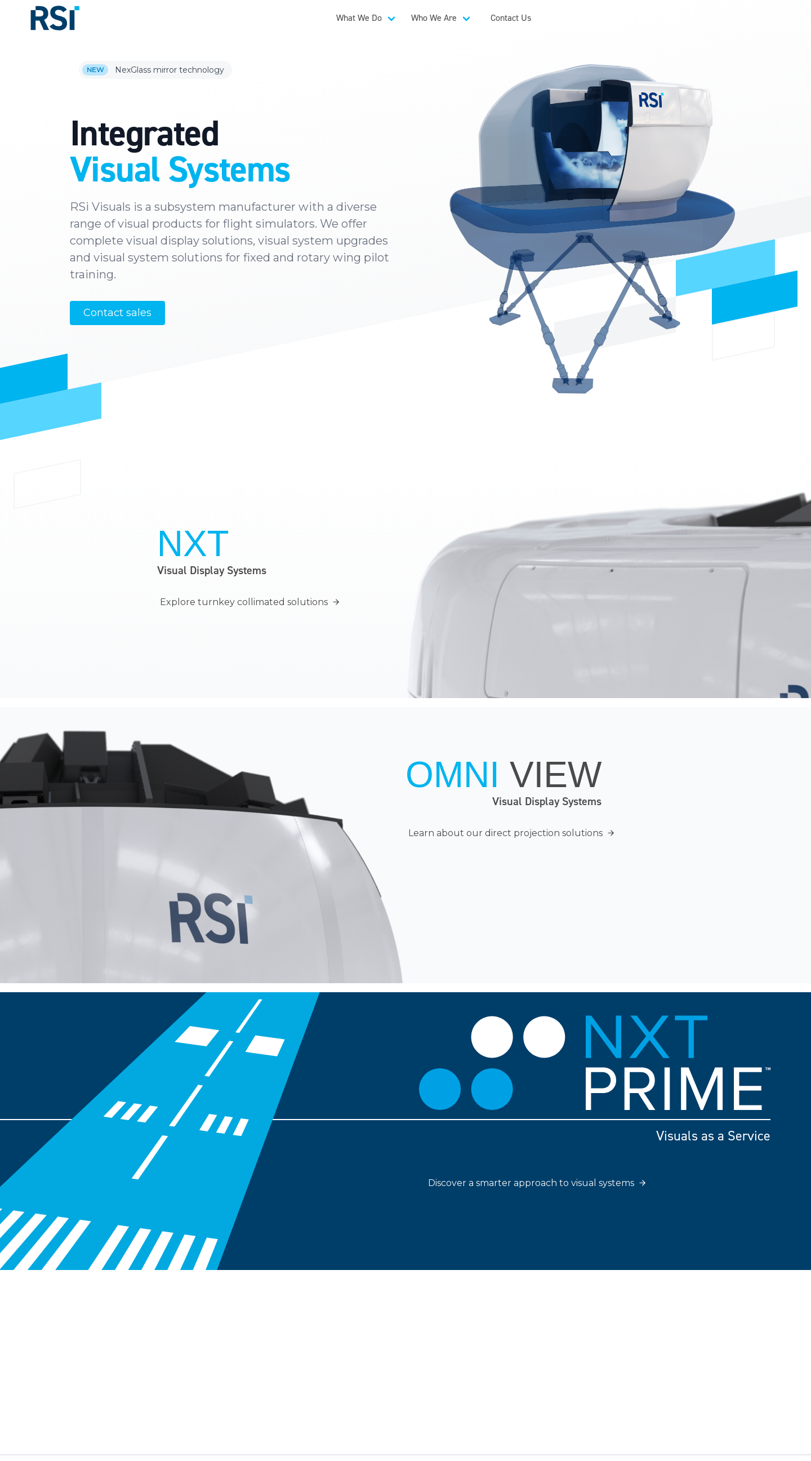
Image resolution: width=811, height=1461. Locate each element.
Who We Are (434, 18)
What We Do (359, 18)
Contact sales (117, 313)
